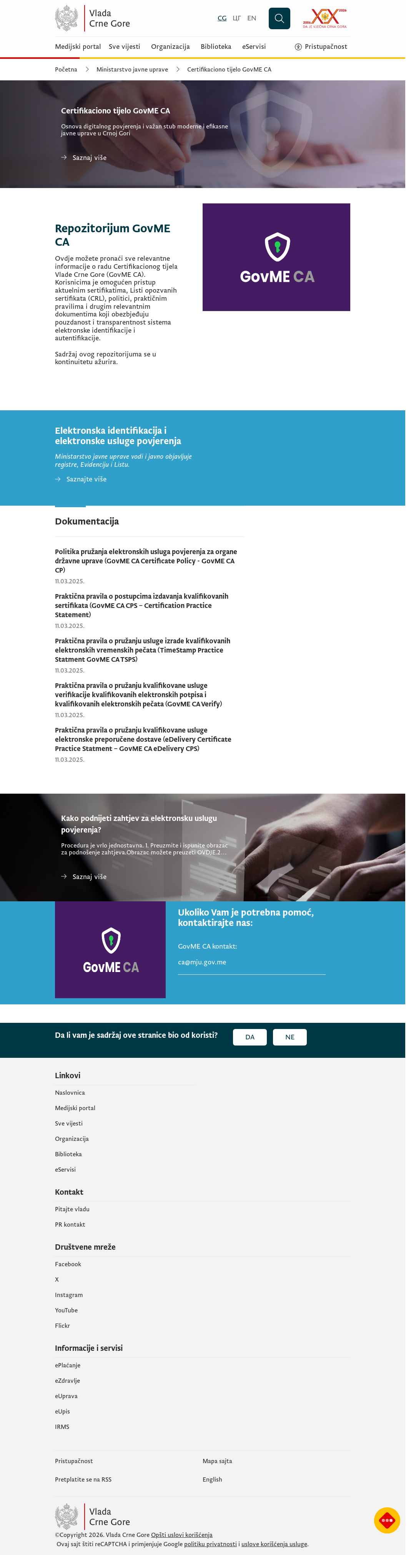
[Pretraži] (279, 18)
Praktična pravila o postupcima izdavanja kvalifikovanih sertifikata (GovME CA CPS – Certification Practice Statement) (141, 606)
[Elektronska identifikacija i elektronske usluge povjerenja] (80, 480)
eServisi (254, 47)
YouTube (66, 1310)
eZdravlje (67, 1381)
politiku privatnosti (210, 1544)
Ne (290, 1037)
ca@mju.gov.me (202, 962)
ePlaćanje (67, 1365)
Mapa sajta (217, 1461)
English (212, 1479)
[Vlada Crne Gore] (130, 18)
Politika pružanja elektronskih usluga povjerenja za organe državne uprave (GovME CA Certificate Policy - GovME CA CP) (146, 561)
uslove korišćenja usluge (274, 1544)
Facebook (68, 1264)
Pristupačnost (74, 1461)
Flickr (62, 1326)
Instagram (69, 1295)
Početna (66, 69)
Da (250, 1037)
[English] (251, 18)
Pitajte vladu (72, 1209)
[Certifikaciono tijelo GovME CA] (147, 158)
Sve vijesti (124, 47)
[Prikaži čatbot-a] (387, 1520)
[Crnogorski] (222, 18)
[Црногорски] (237, 18)
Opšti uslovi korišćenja (182, 1535)
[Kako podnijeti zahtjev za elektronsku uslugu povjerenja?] (147, 877)
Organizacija (170, 47)
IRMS (62, 1427)
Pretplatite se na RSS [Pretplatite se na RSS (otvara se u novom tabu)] (83, 1479)
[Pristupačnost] (321, 46)
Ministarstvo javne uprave (132, 69)
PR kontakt (70, 1225)
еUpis (62, 1411)
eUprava (66, 1396)
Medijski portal (78, 47)
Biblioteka (216, 47)
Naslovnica (70, 1093)
